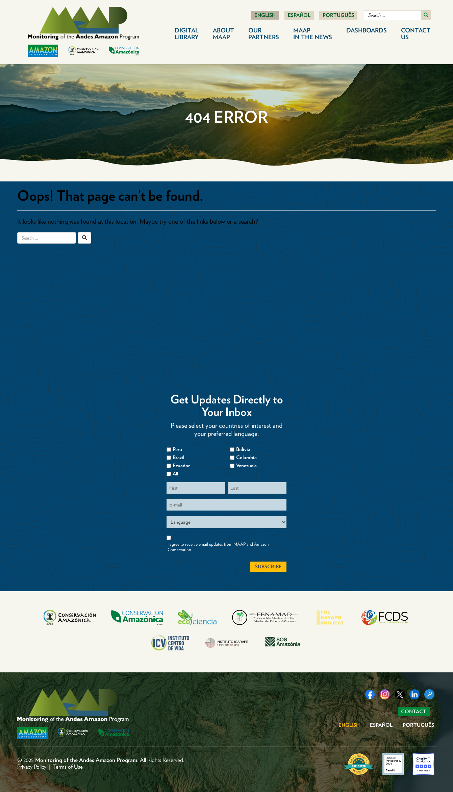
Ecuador (181, 466)
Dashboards (366, 30)
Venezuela (246, 466)
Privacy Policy (31, 766)
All (175, 474)
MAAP (312, 34)
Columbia (246, 457)
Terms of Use (68, 766)
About (223, 34)
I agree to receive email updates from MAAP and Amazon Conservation (218, 547)
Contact (416, 34)
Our (263, 34)
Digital (187, 34)
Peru (177, 449)
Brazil (178, 457)
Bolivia (243, 449)
